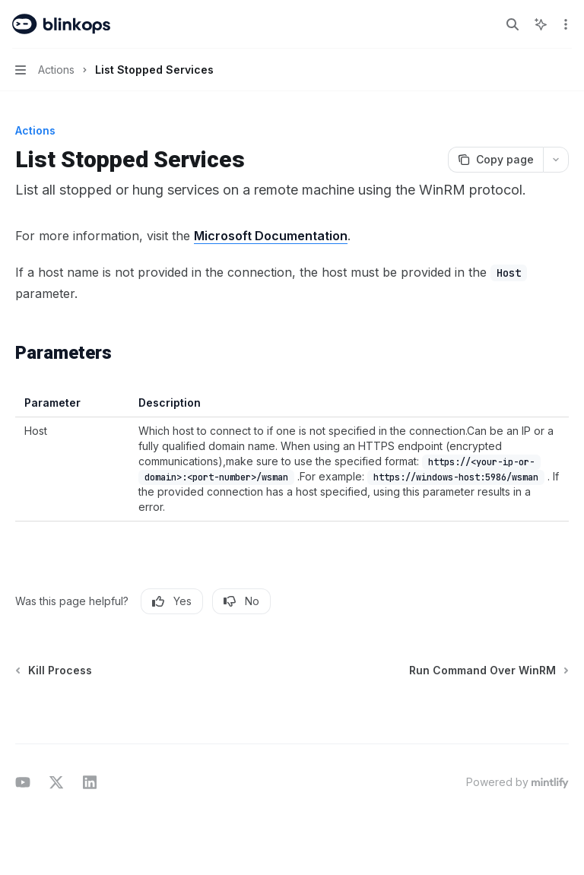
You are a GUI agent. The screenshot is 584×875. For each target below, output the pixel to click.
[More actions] (564, 24)
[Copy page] (495, 160)
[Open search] (512, 24)
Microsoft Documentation (271, 235)
